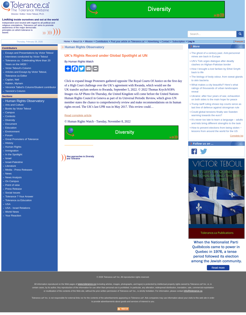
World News (12, 211)
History (9, 143)
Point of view (12, 185)
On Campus (12, 181)
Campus (10, 112)
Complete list (236, 135)
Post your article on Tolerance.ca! (128, 41)
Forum (9, 135)
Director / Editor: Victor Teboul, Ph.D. (27, 14)
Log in (191, 41)
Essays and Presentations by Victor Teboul (29, 52)
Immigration (12, 150)
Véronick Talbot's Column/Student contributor (30, 87)
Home (67, 41)
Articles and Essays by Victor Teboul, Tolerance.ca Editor (26, 73)
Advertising (153, 41)
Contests (10, 116)
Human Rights (13, 146)
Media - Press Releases (18, 169)
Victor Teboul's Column (18, 68)
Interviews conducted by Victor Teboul (26, 56)
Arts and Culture (14, 104)
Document (11, 123)
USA (7, 204)
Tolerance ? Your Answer (19, 196)
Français (239, 41)
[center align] (240, 34)
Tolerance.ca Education (18, 200)
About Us (77, 41)
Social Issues (12, 192)
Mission (89, 41)
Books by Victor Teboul (18, 108)
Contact (165, 41)
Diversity (10, 120)
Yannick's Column (15, 91)
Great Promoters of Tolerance (22, 139)
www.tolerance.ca (87, 286)
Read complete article (78, 115)
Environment (12, 131)
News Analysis (13, 177)
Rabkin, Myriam (14, 83)
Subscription (178, 41)
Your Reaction (13, 215)
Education (10, 127)
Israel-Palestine (14, 162)
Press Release (13, 188)
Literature (10, 165)
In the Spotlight (13, 154)
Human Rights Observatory (24, 101)
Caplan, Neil (12, 79)
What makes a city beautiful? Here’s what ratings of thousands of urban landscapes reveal (214, 88)
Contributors (102, 41)
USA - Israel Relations (17, 207)
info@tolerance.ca (193, 293)
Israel (8, 158)
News (8, 173)
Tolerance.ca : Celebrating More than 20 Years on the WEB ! (27, 62)
